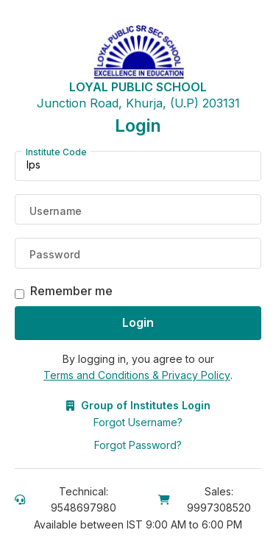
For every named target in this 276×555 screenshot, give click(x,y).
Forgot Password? (138, 445)
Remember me (71, 290)
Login (138, 322)
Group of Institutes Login (138, 405)
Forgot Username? (138, 422)
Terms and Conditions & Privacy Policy (136, 375)
